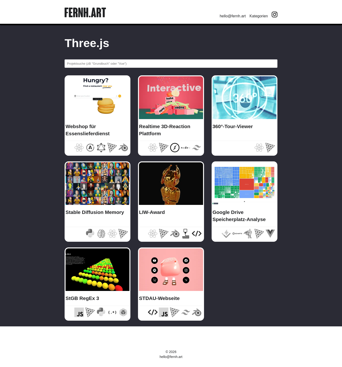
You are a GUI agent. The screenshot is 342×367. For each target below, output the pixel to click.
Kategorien (259, 16)
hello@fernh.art (233, 16)
